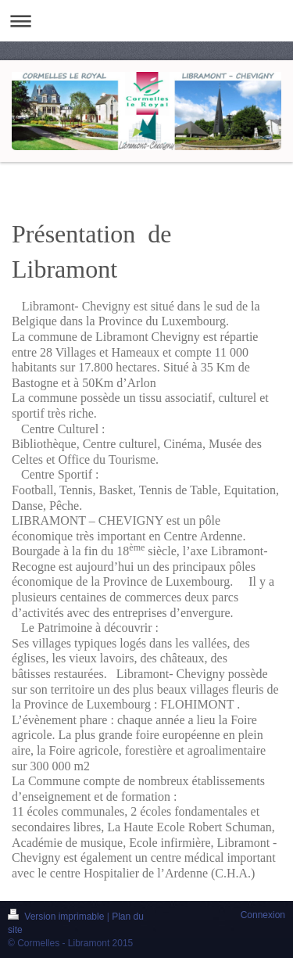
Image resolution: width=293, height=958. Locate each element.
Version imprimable (57, 916)
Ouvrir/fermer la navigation (146, 21)
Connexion (263, 915)
